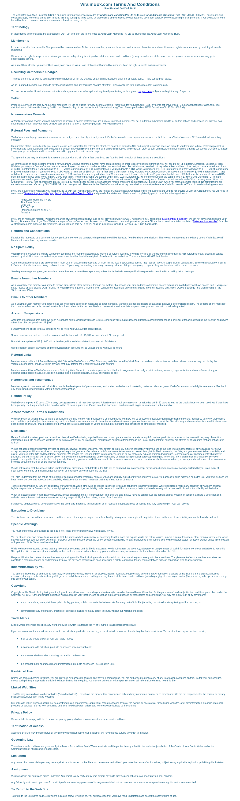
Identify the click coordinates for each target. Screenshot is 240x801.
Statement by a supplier (36, 193)
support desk (145, 91)
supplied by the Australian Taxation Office (71, 193)
